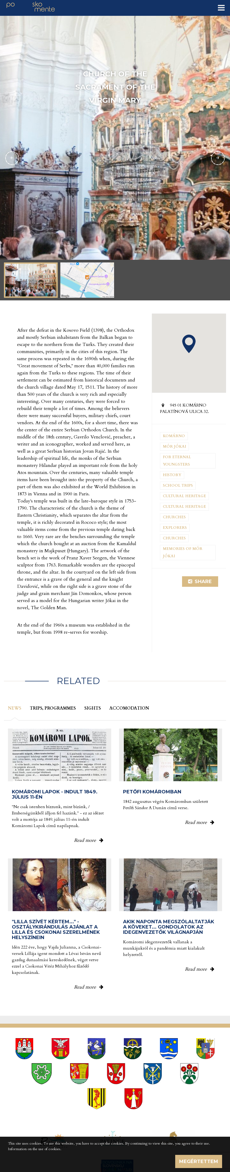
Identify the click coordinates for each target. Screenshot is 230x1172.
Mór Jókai (174, 446)
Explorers (175, 527)
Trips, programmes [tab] (53, 708)
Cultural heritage (184, 496)
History (172, 474)
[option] (115, 158)
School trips (178, 485)
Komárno (174, 435)
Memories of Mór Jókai (182, 552)
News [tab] (14, 708)
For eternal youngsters (177, 461)
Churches (174, 517)
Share (200, 581)
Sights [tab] (92, 708)
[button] (189, 344)
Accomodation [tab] (129, 708)
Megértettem (198, 1161)
